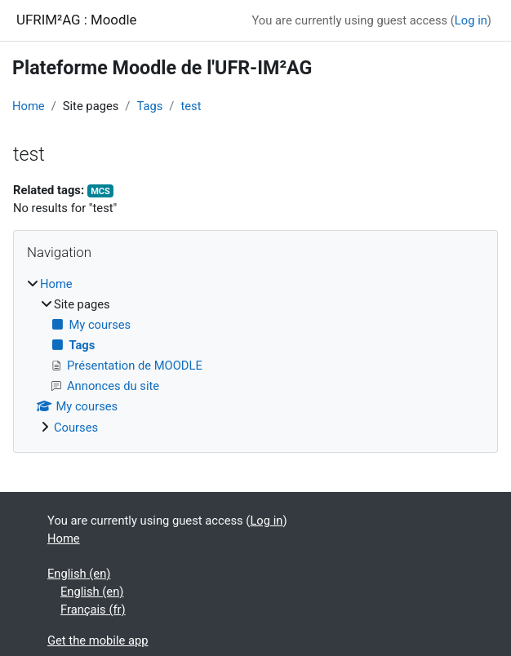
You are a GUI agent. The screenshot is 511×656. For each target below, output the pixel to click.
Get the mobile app (98, 640)
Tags (149, 106)
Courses (76, 427)
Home (28, 106)
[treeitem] (255, 356)
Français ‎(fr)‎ (93, 609)
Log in (471, 20)
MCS (100, 191)
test (190, 106)
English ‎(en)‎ (78, 573)
